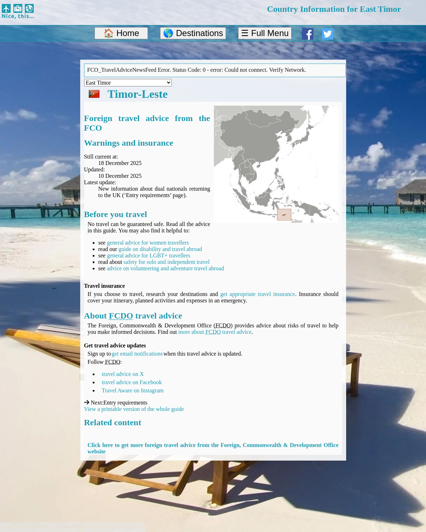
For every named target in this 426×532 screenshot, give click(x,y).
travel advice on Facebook (132, 382)
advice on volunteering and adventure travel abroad (165, 268)
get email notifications (137, 354)
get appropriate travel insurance (257, 294)
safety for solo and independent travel (167, 262)
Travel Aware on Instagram (133, 390)
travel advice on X (123, 374)
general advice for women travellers (148, 243)
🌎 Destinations (193, 33)
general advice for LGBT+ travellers (148, 255)
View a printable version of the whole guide (134, 409)
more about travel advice (214, 332)
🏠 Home (121, 33)
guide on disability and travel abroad (160, 249)
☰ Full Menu (265, 33)
